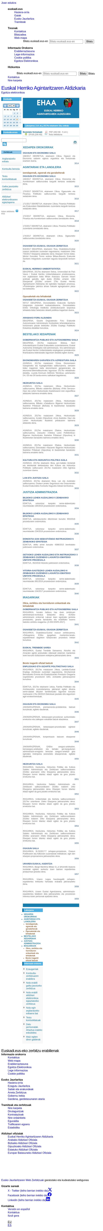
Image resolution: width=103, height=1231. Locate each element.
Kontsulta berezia (11, 169)
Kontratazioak (16, 1114)
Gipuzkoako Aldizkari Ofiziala (24, 1146)
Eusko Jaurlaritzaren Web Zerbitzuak (22, 1180)
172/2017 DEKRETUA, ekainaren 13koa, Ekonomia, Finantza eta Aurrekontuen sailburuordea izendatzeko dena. (49, 217)
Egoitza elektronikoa (13, 92)
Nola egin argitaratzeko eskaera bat (32, 1010)
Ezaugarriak (32, 969)
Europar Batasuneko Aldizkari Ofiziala (29, 1152)
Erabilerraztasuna (24, 51)
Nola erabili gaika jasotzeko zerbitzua (34, 985)
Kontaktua (20, 31)
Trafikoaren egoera (19, 1124)
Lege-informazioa (24, 54)
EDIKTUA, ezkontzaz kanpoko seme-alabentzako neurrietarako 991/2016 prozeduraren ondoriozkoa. (49, 580)
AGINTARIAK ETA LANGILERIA (32, 920)
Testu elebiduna (55, 134)
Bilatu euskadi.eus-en (35, 41)
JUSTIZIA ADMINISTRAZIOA (32, 942)
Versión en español (19, 1209)
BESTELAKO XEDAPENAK (30, 937)
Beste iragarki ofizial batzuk (32, 959)
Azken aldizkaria (7, 211)
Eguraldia (13, 1121)
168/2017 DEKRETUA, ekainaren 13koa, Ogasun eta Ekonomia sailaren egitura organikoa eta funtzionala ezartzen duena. (49, 158)
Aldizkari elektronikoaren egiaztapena (10, 199)
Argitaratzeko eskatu (8, 160)
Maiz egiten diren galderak (33, 1038)
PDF (58, 132)
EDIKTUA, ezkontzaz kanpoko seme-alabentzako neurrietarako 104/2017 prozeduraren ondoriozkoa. (49, 590)
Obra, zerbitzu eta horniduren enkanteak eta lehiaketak (34, 952)
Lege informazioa (18, 1070)
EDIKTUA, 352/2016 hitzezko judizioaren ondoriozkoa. (46, 563)
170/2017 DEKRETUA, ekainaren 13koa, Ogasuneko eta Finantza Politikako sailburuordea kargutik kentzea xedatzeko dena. (49, 193)
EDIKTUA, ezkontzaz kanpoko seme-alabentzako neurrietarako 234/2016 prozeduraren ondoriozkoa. (49, 530)
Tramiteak (20, 22)
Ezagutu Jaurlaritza (19, 1086)
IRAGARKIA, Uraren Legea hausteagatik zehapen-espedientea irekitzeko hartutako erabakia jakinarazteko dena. (49, 881)
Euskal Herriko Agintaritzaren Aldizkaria (43, 88)
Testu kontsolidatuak (9, 177)
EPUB (35, 134)
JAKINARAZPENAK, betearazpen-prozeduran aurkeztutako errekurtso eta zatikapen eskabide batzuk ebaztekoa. (49, 718)
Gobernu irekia (16, 1095)
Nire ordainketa (16, 1117)
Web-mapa (20, 38)
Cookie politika (22, 57)
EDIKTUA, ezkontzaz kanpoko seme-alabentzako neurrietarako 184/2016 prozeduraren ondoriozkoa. (49, 504)
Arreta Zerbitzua (17, 1092)
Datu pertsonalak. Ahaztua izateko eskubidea (34, 1028)
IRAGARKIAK (30, 946)
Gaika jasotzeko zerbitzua (10, 188)
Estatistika (14, 1127)
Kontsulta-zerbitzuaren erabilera (32, 976)
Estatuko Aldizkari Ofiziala (23, 1149)
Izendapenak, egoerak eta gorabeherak (32, 926)
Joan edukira (8, 2)
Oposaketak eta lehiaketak (33, 932)
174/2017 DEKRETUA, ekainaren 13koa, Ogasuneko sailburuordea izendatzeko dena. (49, 237)
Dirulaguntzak (16, 1111)
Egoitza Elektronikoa (26, 61)
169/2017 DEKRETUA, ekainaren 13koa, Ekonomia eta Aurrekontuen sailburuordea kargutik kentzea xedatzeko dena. (49, 181)
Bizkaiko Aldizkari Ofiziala (22, 1143)
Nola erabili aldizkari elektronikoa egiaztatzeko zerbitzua (32, 998)
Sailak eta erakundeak (20, 1089)
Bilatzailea (20, 34)
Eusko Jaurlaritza (24, 18)
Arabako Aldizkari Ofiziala (22, 1140)
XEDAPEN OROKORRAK (30, 915)
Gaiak (17, 15)
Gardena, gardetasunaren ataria (26, 1099)
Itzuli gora (13, 1215)
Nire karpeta (15, 80)
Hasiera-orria (21, 12)
